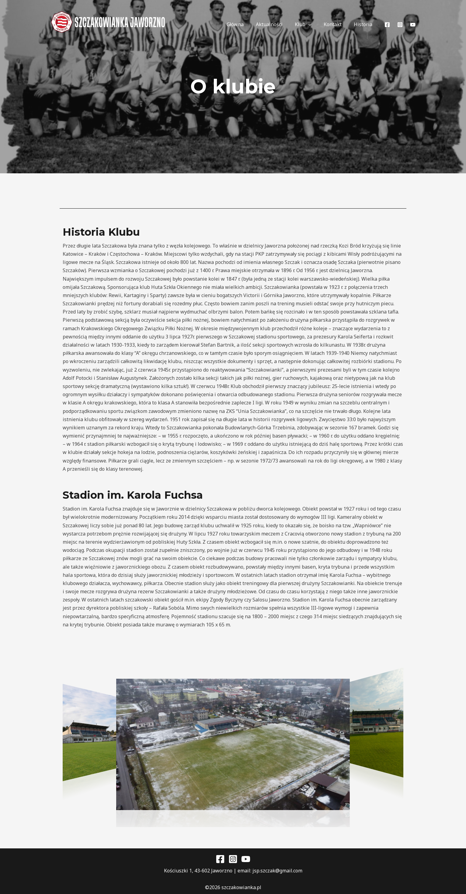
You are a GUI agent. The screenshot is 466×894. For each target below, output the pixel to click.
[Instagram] (400, 24)
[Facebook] (387, 24)
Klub (309, 24)
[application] (314, 24)
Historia (364, 24)
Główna (246, 24)
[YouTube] (413, 24)
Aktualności (277, 24)
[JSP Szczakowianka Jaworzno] (108, 24)
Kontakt (336, 24)
